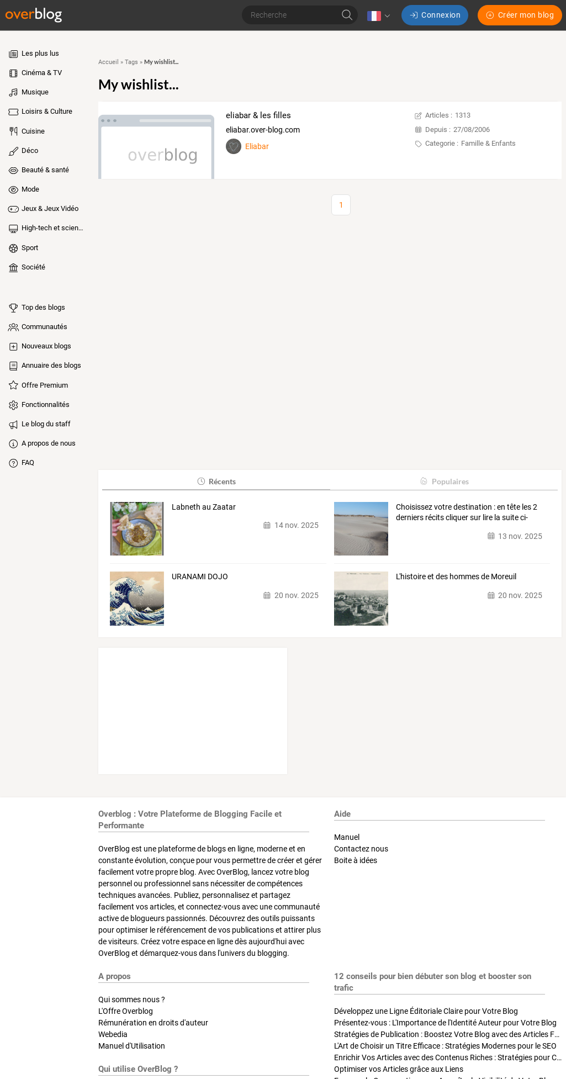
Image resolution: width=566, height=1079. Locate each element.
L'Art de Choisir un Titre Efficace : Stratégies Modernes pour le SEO (445, 1045)
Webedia (113, 1034)
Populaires (443, 481)
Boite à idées (355, 860)
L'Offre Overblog (125, 1011)
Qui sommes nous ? (131, 999)
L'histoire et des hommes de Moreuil (456, 576)
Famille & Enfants (488, 143)
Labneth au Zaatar (204, 507)
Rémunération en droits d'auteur (153, 1022)
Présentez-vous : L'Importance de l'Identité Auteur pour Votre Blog (445, 1022)
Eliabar (257, 146)
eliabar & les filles (258, 115)
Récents (216, 481)
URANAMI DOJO (200, 576)
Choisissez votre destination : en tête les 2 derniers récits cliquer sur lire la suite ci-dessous (466, 513)
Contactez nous (361, 848)
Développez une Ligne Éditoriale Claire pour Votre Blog (426, 1011)
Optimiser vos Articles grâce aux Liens (398, 1069)
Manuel (346, 837)
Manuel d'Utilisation (131, 1045)
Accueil (108, 62)
